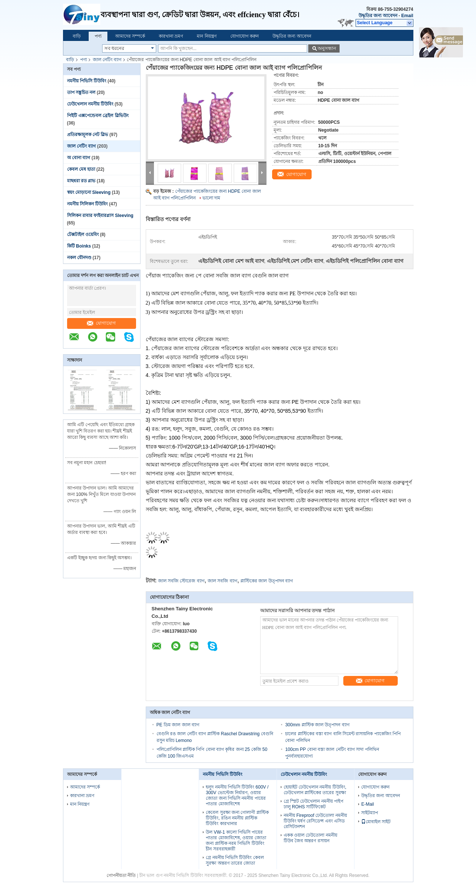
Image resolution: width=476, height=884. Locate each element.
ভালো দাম (211, 198)
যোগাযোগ (101, 323)
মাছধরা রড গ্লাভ (81, 180)
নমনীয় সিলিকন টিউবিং (87, 204)
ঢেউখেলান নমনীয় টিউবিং (90, 104)
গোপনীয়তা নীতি (121, 875)
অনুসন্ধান (327, 48)
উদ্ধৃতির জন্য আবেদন (378, 15)
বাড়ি (77, 36)
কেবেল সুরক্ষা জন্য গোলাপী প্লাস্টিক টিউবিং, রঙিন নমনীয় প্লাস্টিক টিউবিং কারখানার (237, 818)
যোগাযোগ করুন (244, 36)
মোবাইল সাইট (376, 821)
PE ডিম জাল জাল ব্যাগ (178, 724)
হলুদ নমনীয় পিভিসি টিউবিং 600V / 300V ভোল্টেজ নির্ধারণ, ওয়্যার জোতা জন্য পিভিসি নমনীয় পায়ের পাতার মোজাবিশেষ (237, 795)
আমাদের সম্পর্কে (130, 36)
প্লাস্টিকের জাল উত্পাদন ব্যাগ (266, 580)
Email (407, 15)
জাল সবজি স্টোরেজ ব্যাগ (181, 580)
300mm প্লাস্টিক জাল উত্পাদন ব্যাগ (317, 724)
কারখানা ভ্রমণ (171, 36)
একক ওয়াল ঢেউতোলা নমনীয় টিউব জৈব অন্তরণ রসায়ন (310, 838)
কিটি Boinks (79, 246)
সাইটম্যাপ (369, 812)
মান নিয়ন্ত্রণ (206, 36)
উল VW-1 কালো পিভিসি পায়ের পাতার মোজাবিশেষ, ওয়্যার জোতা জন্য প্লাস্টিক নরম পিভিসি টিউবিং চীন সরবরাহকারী (236, 841)
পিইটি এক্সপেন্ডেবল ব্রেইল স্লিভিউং (98, 115)
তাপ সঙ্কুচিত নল (81, 92)
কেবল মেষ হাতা (81, 169)
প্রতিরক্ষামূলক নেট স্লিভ (87, 134)
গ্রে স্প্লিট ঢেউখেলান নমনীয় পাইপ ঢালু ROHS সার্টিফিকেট (313, 804)
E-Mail (367, 804)
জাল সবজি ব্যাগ (222, 580)
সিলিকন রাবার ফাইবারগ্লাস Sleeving (100, 215)
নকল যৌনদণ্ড (79, 257)
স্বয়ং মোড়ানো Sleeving (89, 192)
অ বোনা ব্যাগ (79, 157)
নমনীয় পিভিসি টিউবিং (87, 81)
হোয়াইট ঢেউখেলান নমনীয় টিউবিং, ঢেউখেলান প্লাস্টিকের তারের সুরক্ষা (315, 789)
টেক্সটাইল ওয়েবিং (83, 234)
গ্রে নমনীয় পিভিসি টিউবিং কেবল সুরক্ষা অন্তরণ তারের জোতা (235, 860)
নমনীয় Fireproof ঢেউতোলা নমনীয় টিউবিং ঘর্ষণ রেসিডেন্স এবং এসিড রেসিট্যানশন (315, 821)
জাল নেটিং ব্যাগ (107, 59)
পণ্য (98, 36)
